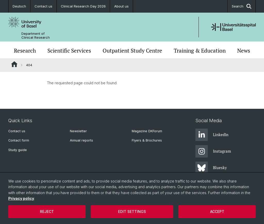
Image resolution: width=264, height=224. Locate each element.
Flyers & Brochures (147, 140)
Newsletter (78, 131)
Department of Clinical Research (35, 35)
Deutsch (19, 6)
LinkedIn (211, 135)
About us (121, 6)
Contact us (43, 6)
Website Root (14, 64)
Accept (217, 211)
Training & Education (200, 50)
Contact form (18, 140)
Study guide (17, 150)
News (243, 50)
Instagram (213, 151)
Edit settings (132, 211)
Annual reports (81, 140)
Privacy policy (21, 198)
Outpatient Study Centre (132, 50)
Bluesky (211, 168)
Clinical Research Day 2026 (83, 6)
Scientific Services (69, 50)
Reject (47, 211)
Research (25, 50)
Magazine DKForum (147, 131)
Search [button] (241, 6)
